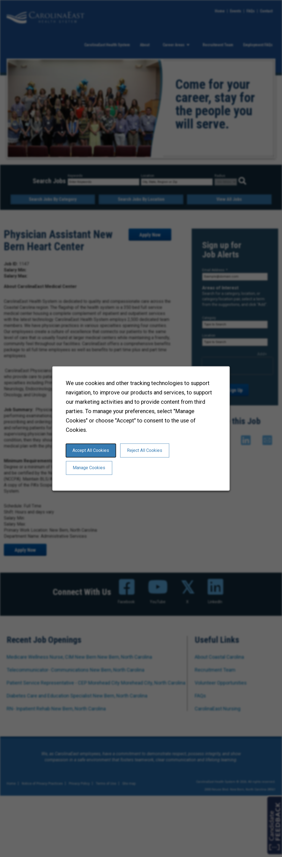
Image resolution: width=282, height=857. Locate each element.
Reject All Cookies (144, 450)
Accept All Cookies (90, 450)
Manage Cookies (89, 468)
